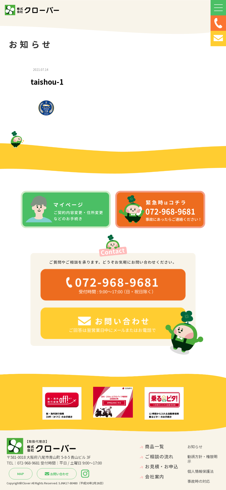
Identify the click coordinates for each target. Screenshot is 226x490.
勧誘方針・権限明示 (202, 459)
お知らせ (194, 446)
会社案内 (154, 476)
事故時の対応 (198, 481)
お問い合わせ (57, 474)
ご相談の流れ (159, 456)
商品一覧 (154, 446)
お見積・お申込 (161, 466)
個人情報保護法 (200, 471)
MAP (20, 473)
